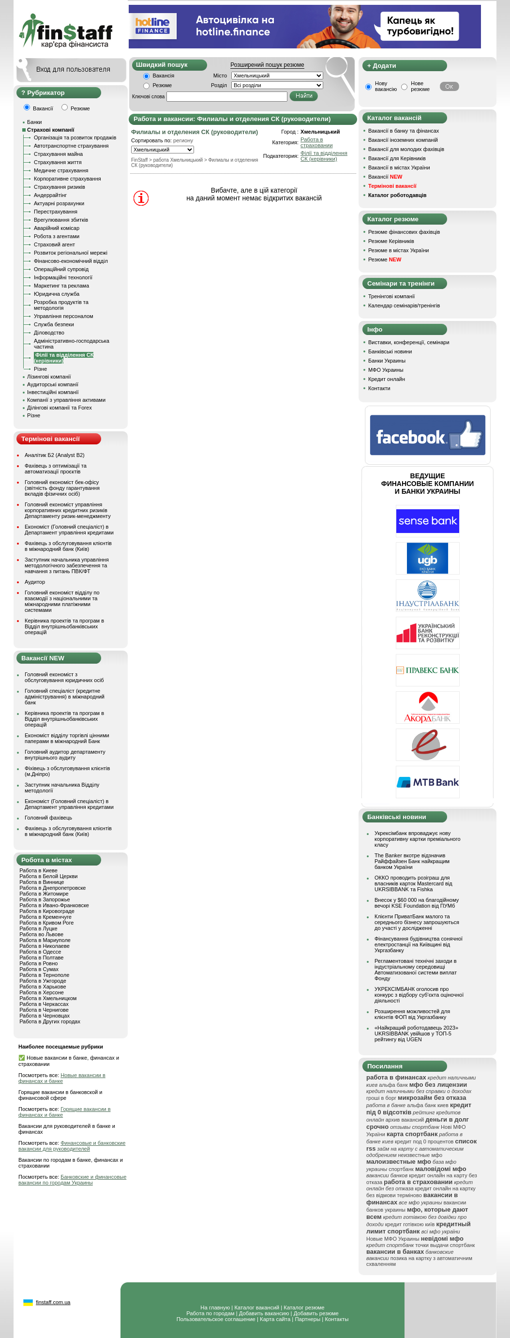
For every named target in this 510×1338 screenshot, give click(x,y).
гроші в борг (381, 1098)
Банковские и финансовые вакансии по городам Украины (72, 1180)
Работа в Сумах (39, 969)
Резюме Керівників (391, 241)
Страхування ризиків (59, 187)
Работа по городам (210, 1313)
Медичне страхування (61, 170)
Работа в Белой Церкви (48, 876)
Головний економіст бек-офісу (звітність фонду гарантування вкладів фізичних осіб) (62, 488)
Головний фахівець (48, 818)
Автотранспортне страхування (71, 146)
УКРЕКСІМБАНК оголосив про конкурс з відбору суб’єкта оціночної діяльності (419, 995)
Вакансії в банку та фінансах (403, 131)
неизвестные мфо (420, 1155)
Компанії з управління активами (66, 400)
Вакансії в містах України (399, 167)
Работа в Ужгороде (42, 981)
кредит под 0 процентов (424, 1141)
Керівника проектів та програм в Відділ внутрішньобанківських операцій (64, 626)
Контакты (336, 1319)
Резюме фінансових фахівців (404, 232)
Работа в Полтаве (41, 957)
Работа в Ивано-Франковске (54, 905)
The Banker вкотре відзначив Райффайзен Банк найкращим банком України (412, 861)
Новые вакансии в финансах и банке (61, 1078)
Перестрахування (55, 211)
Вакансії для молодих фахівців (406, 149)
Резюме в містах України (398, 250)
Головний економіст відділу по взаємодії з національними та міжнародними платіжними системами (62, 601)
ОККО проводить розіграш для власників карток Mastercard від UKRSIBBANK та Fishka (413, 883)
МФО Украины (386, 370)
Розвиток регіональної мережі (70, 253)
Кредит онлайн (386, 379)
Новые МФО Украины (393, 1239)
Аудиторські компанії (52, 384)
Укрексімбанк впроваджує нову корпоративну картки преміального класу (418, 839)
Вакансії (385, 177)
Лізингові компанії (49, 377)
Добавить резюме (316, 1313)
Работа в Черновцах (44, 1016)
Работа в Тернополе (44, 975)
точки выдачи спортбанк (445, 1245)
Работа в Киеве (38, 870)
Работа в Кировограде (47, 911)
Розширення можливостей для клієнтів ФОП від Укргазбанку (412, 1014)
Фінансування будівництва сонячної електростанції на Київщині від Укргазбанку (419, 944)
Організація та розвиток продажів (75, 137)
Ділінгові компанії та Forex (59, 408)
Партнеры (307, 1319)
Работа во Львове (41, 934)
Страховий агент (54, 244)
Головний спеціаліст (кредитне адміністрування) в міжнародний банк (65, 696)
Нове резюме (420, 86)
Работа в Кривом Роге (46, 923)
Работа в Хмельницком (47, 998)
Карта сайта (275, 1319)
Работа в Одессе (40, 952)
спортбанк (401, 1169)
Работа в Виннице (41, 882)
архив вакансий (405, 1120)
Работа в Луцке (38, 928)
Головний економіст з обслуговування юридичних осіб (64, 677)
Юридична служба (56, 294)
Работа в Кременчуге (45, 917)
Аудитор (35, 582)
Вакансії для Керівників (397, 158)
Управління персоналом (63, 316)
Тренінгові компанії (391, 296)
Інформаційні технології (63, 277)
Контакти (379, 388)
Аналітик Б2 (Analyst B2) (55, 455)
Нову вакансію (386, 86)
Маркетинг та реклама (61, 286)
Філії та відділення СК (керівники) (323, 156)
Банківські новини (390, 351)
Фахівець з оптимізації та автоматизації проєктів (56, 468)
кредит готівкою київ (410, 1224)
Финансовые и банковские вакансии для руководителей (71, 1146)
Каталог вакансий (256, 1307)
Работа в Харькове (42, 986)
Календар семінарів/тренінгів (404, 305)
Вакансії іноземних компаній (403, 140)
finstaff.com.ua (53, 1302)
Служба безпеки (54, 324)
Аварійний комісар (56, 228)
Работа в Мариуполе (45, 940)
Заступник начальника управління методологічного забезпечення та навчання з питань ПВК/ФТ (67, 565)
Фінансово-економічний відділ (71, 261)
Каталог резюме (304, 1307)
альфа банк (393, 1085)
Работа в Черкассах (44, 1004)
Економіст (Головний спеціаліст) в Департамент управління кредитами (69, 529)
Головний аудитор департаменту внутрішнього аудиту (65, 754)
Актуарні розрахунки (59, 203)
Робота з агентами (56, 236)
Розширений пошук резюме (267, 64)
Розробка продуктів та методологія (61, 305)
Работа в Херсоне (41, 992)
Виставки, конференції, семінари (409, 342)
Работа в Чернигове (44, 1010)
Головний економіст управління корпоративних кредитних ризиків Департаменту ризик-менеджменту (68, 510)
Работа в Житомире (44, 894)
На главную (215, 1307)
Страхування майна (58, 154)
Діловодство (49, 332)
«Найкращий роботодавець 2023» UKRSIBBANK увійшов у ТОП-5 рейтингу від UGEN (416, 1033)
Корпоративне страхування (67, 179)
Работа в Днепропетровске (52, 888)
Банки (34, 122)
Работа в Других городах (49, 1021)
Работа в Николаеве (44, 946)
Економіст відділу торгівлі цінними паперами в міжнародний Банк (67, 738)
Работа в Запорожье (44, 899)
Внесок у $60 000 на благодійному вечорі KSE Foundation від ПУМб (417, 903)
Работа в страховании (316, 142)
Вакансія (164, 75)
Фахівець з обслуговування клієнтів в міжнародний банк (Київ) (68, 546)
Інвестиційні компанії (52, 392)
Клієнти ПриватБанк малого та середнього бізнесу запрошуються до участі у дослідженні (417, 922)
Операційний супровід (61, 269)
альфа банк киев (428, 1105)
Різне (40, 369)
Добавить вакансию (264, 1313)
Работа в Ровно (38, 963)
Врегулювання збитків (61, 220)
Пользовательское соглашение (216, 1319)
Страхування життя (58, 162)
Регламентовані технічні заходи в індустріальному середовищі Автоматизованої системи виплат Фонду (416, 969)
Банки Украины (386, 361)
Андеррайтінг (50, 195)
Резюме (162, 85)
